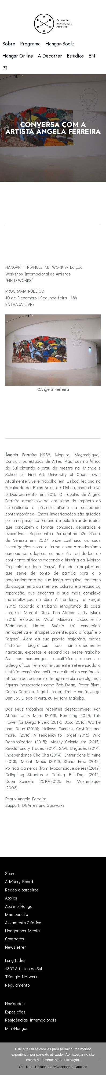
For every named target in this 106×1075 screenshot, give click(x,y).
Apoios (11, 898)
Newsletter (15, 947)
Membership (16, 914)
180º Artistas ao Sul (23, 968)
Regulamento (17, 985)
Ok (21, 1067)
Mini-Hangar (16, 1028)
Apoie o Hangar (19, 906)
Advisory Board (19, 881)
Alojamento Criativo (23, 922)
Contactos (14, 938)
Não (29, 1067)
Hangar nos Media (22, 930)
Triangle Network (21, 976)
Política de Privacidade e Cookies (61, 1067)
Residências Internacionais (30, 1020)
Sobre (10, 873)
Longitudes (15, 960)
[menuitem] (92, 56)
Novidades (15, 1003)
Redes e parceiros (22, 890)
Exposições (15, 1012)
